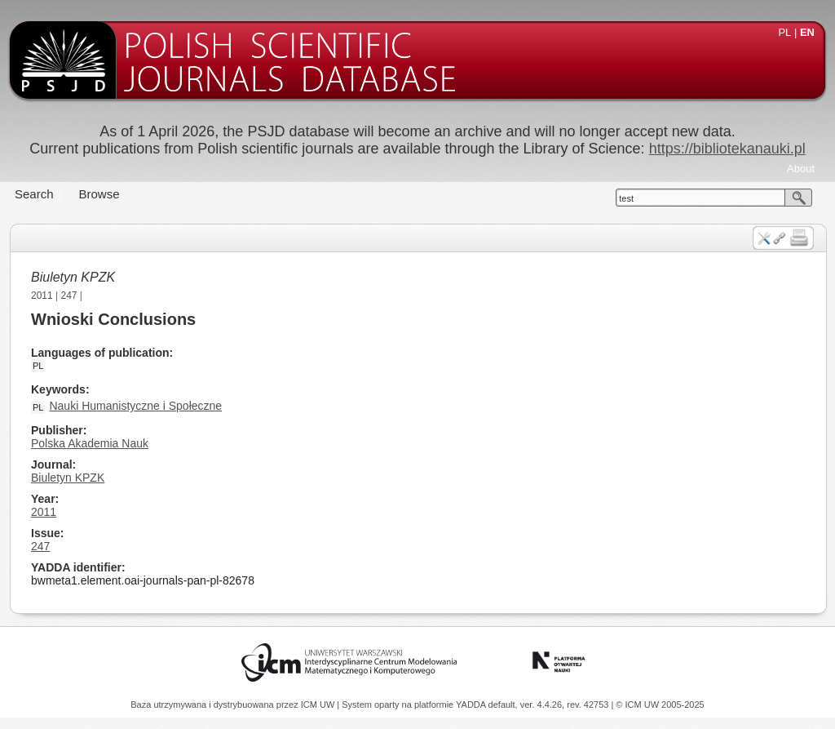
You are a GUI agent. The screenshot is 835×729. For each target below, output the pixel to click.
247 (69, 295)
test (626, 198)
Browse (99, 194)
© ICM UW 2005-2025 (660, 704)
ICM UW (319, 704)
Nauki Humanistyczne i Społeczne (135, 405)
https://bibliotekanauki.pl (727, 148)
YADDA (472, 704)
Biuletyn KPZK (73, 277)
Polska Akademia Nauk (89, 443)
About (801, 168)
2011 (42, 295)
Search (34, 194)
